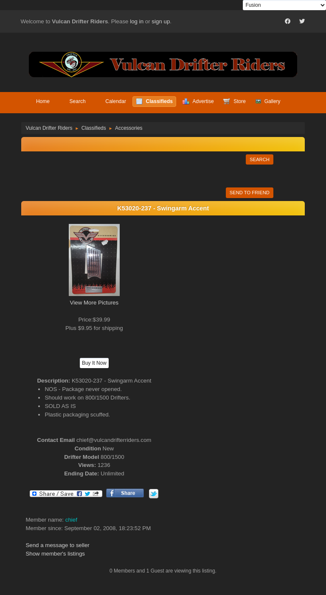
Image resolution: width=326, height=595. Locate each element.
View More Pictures (94, 302)
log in (136, 21)
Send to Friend (250, 192)
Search (260, 159)
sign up (161, 21)
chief (71, 520)
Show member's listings (55, 553)
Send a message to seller (57, 545)
